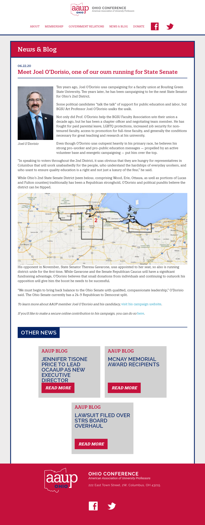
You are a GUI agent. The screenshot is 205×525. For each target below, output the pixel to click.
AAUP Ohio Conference (102, 9)
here (140, 313)
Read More (58, 387)
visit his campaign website (141, 304)
